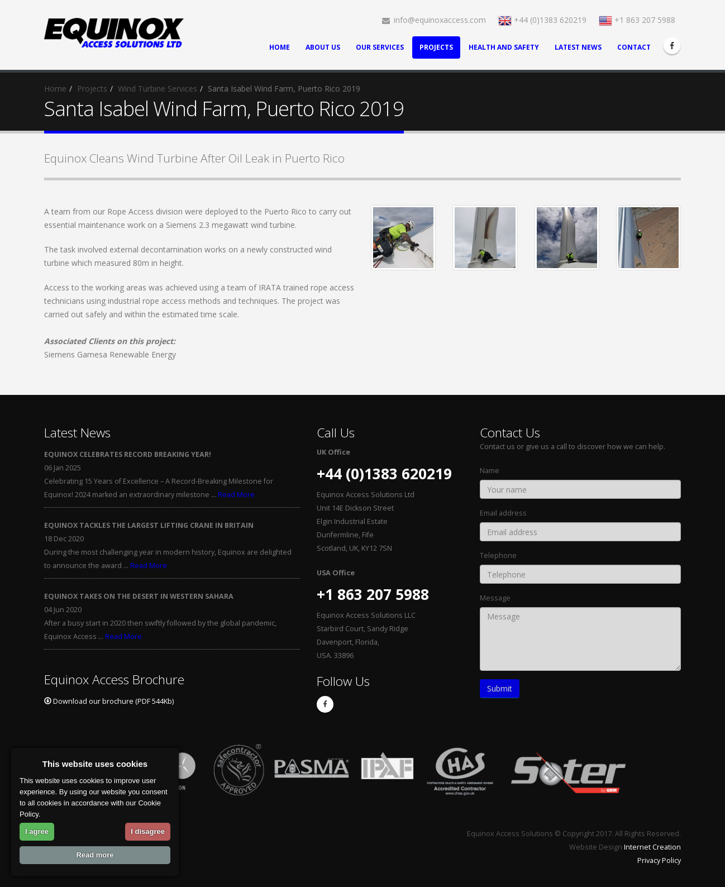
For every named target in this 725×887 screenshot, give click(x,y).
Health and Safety (504, 47)
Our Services (380, 47)
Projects (436, 47)
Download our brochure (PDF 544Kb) (109, 701)
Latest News (578, 47)
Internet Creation (652, 847)
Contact (634, 47)
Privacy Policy (659, 860)
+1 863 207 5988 (637, 20)
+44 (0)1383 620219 (542, 20)
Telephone (498, 555)
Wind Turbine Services (157, 88)
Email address (503, 513)
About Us (323, 47)
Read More (236, 494)
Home (279, 47)
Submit (499, 688)
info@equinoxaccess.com (434, 20)
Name (489, 470)
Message (495, 598)
